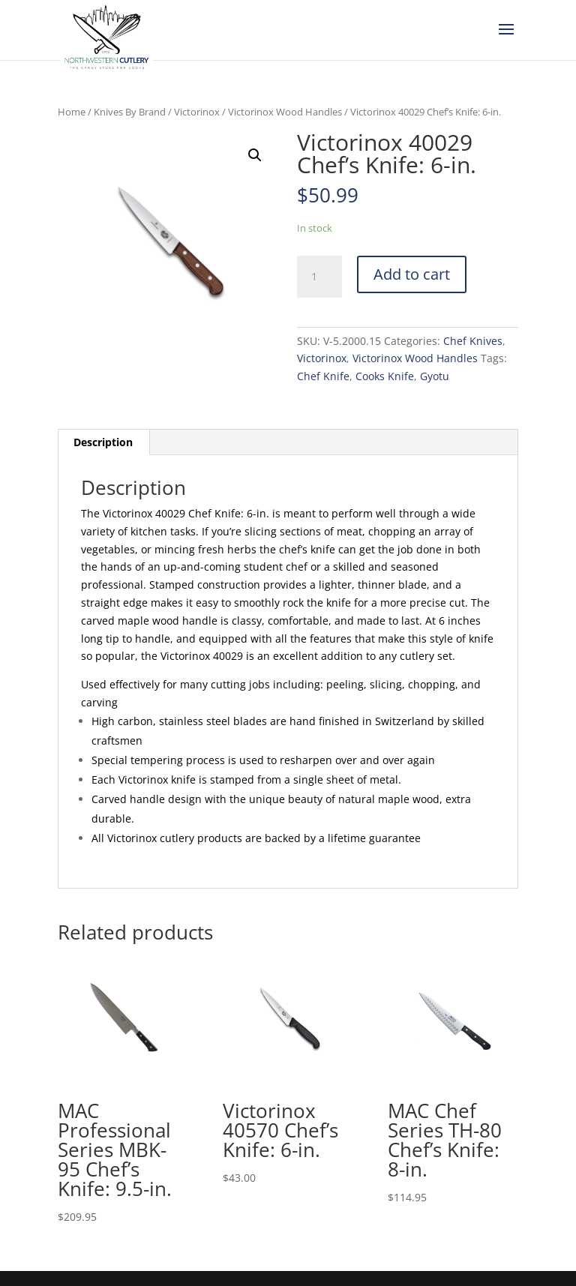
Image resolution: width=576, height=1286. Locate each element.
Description (103, 442)
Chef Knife (323, 376)
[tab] (103, 442)
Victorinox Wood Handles (285, 111)
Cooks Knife (385, 376)
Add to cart (412, 274)
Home (72, 111)
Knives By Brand (130, 111)
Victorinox (197, 111)
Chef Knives (472, 341)
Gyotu (434, 376)
